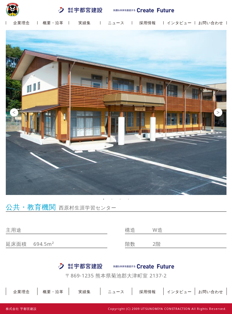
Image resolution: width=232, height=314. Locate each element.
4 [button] (128, 199)
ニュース (116, 22)
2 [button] (112, 199)
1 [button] (103, 199)
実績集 (84, 22)
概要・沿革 (53, 22)
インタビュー (179, 22)
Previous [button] (14, 112)
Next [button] (218, 112)
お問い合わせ (210, 22)
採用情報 (147, 22)
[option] (116, 112)
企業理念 (21, 22)
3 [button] (120, 199)
